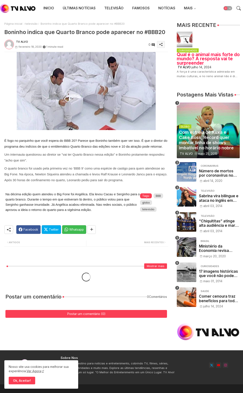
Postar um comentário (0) (86, 314)
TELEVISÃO (114, 8)
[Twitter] (51, 229)
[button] (227, 8)
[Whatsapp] (74, 229)
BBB (158, 195)
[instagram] (225, 365)
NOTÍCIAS (166, 8)
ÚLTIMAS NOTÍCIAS (79, 8)
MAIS (188, 8)
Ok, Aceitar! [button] (22, 380)
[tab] (48, 8)
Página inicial (13, 23)
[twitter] (211, 365)
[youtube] (218, 365)
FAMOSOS (141, 8)
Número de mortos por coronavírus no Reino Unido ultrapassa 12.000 (216, 173)
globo (146, 202)
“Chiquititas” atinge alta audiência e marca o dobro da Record (219, 223)
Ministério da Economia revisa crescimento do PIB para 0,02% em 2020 (218, 248)
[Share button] (91, 229)
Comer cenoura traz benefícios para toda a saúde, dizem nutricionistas (219, 298)
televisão (31, 23)
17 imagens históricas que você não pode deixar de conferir (218, 273)
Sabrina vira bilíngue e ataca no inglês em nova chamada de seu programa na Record (219, 198)
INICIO (48, 8)
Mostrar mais (155, 266)
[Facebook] (28, 229)
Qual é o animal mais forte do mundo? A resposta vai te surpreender (208, 59)
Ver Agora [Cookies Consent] (33, 371)
